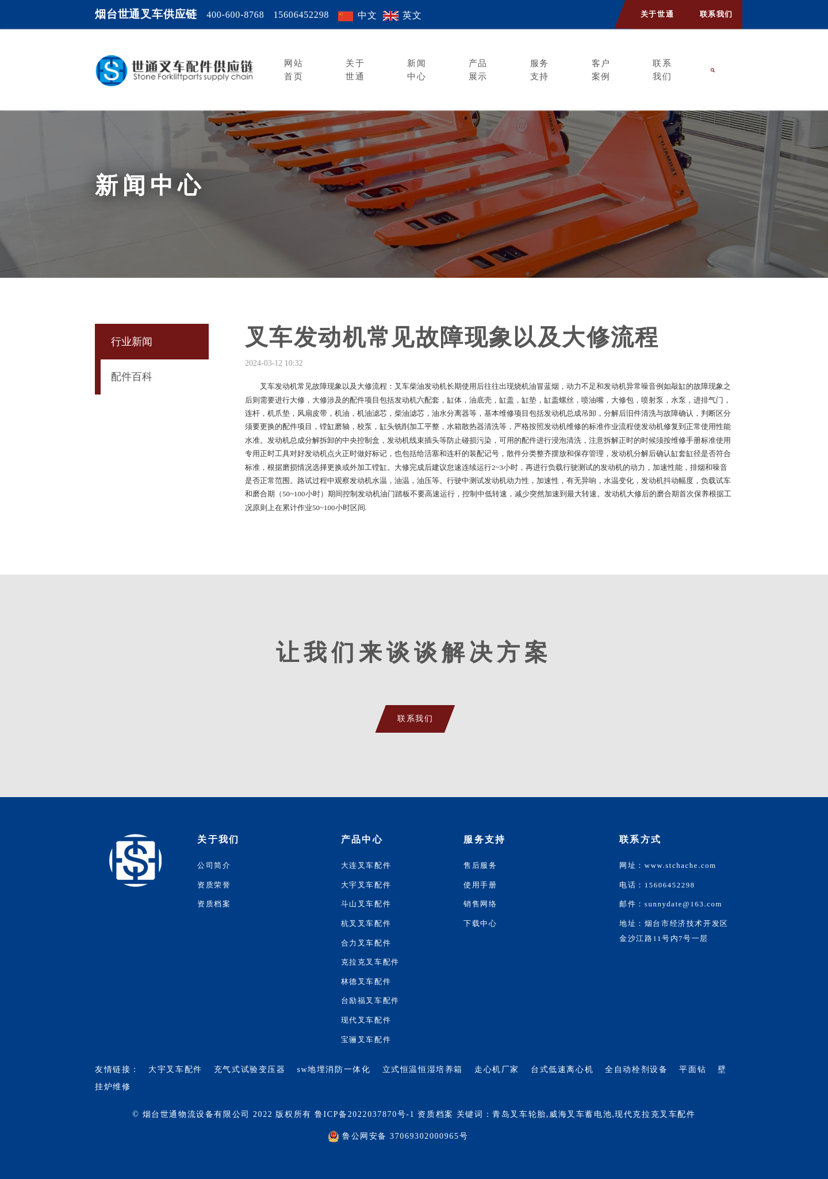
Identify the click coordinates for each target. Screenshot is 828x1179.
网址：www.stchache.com (667, 866)
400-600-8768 (235, 15)
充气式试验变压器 (250, 1069)
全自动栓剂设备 (636, 1069)
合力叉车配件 (366, 943)
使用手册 (480, 885)
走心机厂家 (496, 1069)
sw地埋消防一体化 (334, 1069)
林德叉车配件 (366, 982)
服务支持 (539, 70)
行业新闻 (131, 341)
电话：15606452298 (657, 885)
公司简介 (214, 866)
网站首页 (293, 70)
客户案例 (601, 70)
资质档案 (214, 904)
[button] (713, 70)
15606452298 (301, 15)
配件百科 (131, 376)
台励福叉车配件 (370, 1001)
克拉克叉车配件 (370, 962)
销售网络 (480, 904)
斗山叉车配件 (366, 904)
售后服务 (480, 866)
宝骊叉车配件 (366, 1040)
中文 (367, 15)
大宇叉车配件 (366, 885)
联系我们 (716, 14)
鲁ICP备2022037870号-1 (365, 1114)
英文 (412, 15)
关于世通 (657, 14)
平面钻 (692, 1069)
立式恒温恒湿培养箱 (422, 1069)
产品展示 (478, 70)
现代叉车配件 (366, 1020)
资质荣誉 (214, 885)
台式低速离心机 (562, 1069)
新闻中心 (416, 70)
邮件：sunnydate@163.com (670, 904)
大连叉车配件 (366, 866)
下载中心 (480, 924)
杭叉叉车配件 (366, 924)
